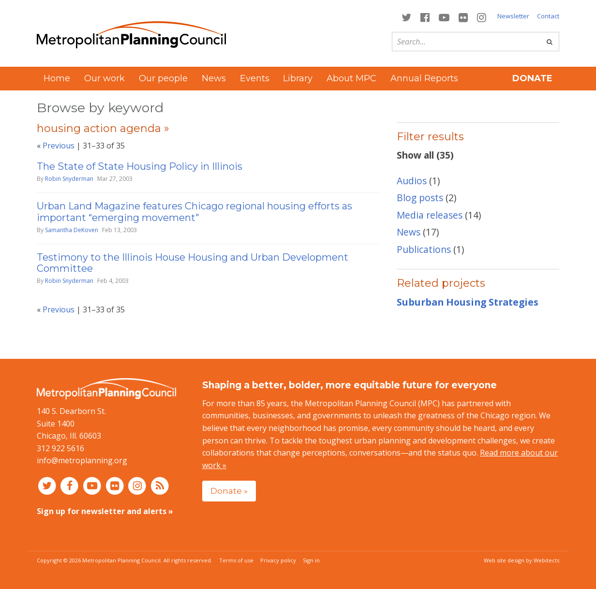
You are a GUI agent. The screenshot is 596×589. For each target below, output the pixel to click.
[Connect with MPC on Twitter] (406, 16)
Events (254, 78)
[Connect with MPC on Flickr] (463, 16)
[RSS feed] (159, 485)
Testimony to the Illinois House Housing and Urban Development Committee (192, 262)
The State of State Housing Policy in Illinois (139, 166)
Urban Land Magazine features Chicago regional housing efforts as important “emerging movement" (194, 211)
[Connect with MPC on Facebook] (424, 16)
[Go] (549, 41)
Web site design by (521, 560)
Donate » (229, 491)
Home (57, 78)
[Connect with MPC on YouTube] (443, 16)
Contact (548, 16)
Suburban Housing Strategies (467, 302)
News (214, 78)
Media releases (429, 214)
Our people (163, 78)
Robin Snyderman (69, 179)
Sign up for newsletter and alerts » (105, 511)
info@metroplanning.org (82, 460)
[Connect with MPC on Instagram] (482, 16)
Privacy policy (278, 560)
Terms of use (236, 560)
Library (298, 78)
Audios (412, 180)
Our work (104, 78)
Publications (424, 249)
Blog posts (420, 197)
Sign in (311, 560)
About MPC (351, 78)
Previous (58, 145)
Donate (532, 78)
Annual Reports (424, 78)
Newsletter (513, 16)
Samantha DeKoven (71, 230)
